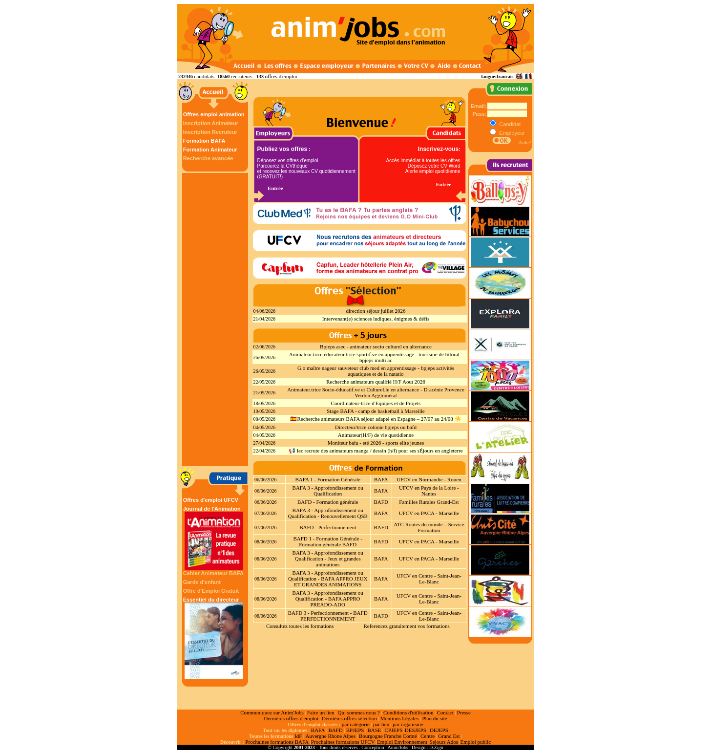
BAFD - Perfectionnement (327, 527)
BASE (374, 730)
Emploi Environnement (402, 742)
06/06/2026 (265, 479)
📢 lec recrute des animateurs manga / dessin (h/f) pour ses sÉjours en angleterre (375, 450)
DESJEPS (415, 730)
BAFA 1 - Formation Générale (327, 479)
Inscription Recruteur (210, 132)
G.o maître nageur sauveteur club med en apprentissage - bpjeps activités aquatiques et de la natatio (375, 371)
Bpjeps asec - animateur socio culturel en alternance (376, 346)
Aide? (524, 142)
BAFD (381, 502)
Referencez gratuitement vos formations (406, 626)
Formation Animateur (210, 149)
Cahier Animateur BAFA (213, 573)
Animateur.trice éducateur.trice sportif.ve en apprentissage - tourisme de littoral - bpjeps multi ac (376, 357)
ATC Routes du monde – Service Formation (429, 527)
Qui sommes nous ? (358, 712)
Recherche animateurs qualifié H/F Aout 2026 (375, 382)
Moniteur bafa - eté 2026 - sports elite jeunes (376, 443)
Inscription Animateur (210, 123)
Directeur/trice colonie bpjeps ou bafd (376, 427)
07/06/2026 (265, 513)
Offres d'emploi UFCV (210, 500)
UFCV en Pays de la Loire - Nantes (429, 490)
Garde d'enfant (202, 582)
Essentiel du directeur (214, 638)
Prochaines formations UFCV (343, 742)
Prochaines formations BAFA (277, 742)
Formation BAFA (204, 141)
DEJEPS (439, 730)
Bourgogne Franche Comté (388, 736)
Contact (445, 712)
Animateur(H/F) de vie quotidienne (376, 435)
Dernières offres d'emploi (291, 718)
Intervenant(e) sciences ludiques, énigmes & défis (375, 319)
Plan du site (434, 718)
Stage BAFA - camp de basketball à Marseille (376, 411)
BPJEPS (355, 730)
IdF (298, 736)
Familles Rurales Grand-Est (429, 502)
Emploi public (475, 742)
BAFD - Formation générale (327, 502)
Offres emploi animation (214, 114)
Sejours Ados (444, 742)
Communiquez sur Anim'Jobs (272, 712)
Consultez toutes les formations (300, 626)
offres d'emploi (281, 76)
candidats (204, 76)
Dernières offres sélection (349, 718)
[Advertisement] (216, 319)
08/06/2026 (265, 541)
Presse (464, 712)
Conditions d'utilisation (408, 712)
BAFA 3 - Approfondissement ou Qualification (328, 490)
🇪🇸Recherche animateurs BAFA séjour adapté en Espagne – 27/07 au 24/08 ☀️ (375, 419)
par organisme (408, 724)
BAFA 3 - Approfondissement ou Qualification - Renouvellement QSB (327, 513)
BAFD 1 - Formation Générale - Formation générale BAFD (327, 541)
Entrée (275, 188)
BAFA (381, 479)
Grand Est (449, 736)
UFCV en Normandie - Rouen (429, 479)
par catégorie (356, 724)
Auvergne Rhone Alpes (330, 736)
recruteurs (241, 76)
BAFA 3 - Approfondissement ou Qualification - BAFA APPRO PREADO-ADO (328, 598)
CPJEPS (394, 730)
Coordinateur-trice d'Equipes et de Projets (376, 403)
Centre (427, 736)
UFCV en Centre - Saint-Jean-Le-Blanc (429, 578)
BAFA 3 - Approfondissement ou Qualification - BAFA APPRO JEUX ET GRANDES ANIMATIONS (327, 578)
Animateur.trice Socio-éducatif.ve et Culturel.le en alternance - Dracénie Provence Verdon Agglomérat (375, 392)
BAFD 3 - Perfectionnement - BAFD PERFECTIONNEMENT (328, 616)
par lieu (381, 724)
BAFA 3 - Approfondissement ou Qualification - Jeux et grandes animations (328, 558)
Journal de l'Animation (214, 538)
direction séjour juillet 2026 (376, 311)
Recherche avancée (208, 158)
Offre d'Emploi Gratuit (211, 591)
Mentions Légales (399, 718)
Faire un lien (321, 712)
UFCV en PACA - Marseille (429, 513)
